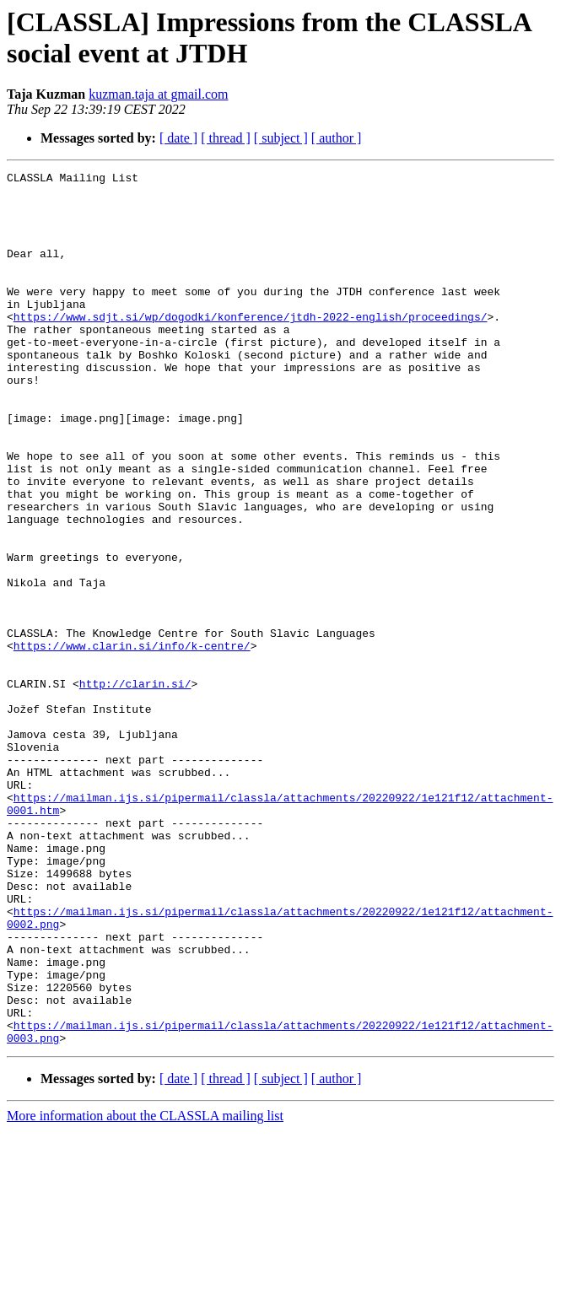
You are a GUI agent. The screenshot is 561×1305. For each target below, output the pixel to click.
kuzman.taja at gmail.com (158, 94)
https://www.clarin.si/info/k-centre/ (132, 741)
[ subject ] (281, 138)
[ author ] (336, 138)
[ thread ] (226, 138)
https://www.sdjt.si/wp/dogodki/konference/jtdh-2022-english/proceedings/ (250, 346)
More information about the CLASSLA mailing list (145, 1290)
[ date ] (178, 138)
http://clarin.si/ (135, 787)
